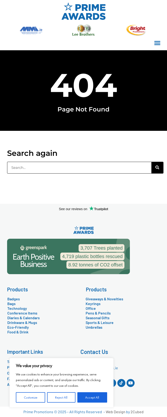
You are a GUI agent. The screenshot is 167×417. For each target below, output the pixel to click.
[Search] (157, 167)
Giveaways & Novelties (104, 299)
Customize (30, 397)
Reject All (61, 397)
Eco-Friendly (18, 327)
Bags (11, 303)
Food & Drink (17, 332)
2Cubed (137, 411)
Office (91, 308)
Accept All (92, 397)
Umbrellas (94, 327)
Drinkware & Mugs (22, 322)
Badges (13, 299)
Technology (17, 308)
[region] (61, 383)
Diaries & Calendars (23, 317)
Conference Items (22, 313)
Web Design (115, 411)
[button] (157, 43)
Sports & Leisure (100, 322)
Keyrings (93, 303)
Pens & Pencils (98, 313)
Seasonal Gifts (98, 317)
